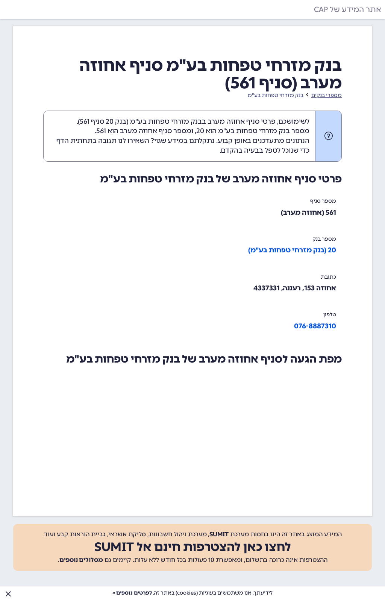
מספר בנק (324, 239)
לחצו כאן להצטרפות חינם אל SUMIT (192, 547)
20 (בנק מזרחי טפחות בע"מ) (292, 250)
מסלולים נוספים (81, 559)
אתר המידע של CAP (347, 9)
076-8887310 (315, 326)
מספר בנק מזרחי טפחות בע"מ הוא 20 (252, 131)
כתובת (328, 277)
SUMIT (219, 534)
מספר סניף (323, 201)
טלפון (329, 314)
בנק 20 (116, 121)
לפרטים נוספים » (132, 593)
